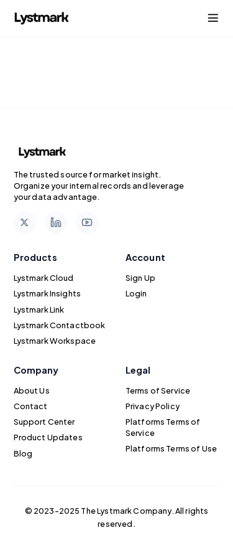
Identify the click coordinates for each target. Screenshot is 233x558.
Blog (23, 453)
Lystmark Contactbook (60, 325)
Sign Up (140, 278)
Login (136, 293)
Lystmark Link (39, 309)
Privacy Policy (153, 406)
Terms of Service (158, 390)
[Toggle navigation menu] (213, 18)
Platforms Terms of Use (171, 448)
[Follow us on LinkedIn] (56, 222)
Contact (31, 406)
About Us (32, 390)
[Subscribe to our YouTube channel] (87, 222)
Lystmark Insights (47, 293)
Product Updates (48, 437)
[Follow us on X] (25, 222)
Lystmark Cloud (44, 278)
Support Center (44, 422)
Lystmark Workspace (55, 341)
